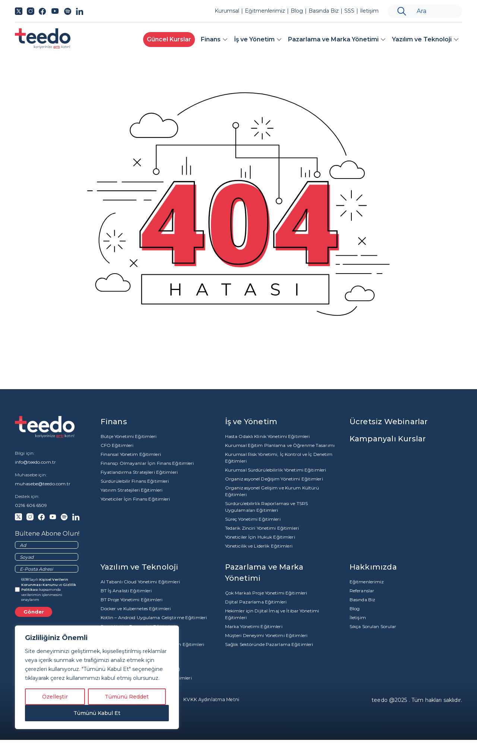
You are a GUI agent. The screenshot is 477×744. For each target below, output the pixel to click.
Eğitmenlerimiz (367, 586)
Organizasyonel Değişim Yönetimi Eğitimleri (274, 483)
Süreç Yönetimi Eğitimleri (253, 523)
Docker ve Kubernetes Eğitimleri (136, 612)
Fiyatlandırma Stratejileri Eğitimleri (139, 476)
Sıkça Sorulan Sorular (373, 630)
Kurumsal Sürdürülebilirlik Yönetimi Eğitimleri (275, 474)
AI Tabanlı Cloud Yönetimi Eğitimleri (140, 586)
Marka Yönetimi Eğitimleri (253, 630)
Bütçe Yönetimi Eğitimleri (129, 440)
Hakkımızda (373, 571)
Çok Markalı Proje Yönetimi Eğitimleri (266, 597)
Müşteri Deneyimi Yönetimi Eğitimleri (266, 639)
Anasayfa (238, 342)
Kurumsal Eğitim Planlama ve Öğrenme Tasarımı (280, 449)
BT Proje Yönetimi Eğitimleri (131, 603)
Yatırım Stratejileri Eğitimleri (132, 494)
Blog (355, 612)
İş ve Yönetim (251, 425)
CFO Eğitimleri (117, 449)
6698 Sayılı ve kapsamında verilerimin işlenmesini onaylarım (48, 593)
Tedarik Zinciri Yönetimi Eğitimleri (262, 532)
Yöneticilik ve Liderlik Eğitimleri (259, 550)
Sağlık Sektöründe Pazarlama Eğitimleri (269, 648)
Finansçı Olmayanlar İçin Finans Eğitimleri (147, 467)
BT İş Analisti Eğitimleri (126, 595)
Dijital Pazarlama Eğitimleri (256, 606)
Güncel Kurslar (169, 39)
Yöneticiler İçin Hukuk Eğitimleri (260, 541)
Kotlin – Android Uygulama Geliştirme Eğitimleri (154, 621)
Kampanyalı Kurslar (388, 442)
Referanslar (362, 595)
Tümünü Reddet (127, 696)
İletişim (358, 621)
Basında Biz (362, 603)
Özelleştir (55, 696)
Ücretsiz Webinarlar (389, 425)
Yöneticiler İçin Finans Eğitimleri (135, 503)
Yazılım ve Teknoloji (140, 571)
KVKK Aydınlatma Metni (211, 703)
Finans (114, 425)
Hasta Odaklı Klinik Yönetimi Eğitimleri (267, 440)
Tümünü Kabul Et (96, 713)
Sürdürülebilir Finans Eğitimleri (135, 485)
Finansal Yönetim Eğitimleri (131, 458)
